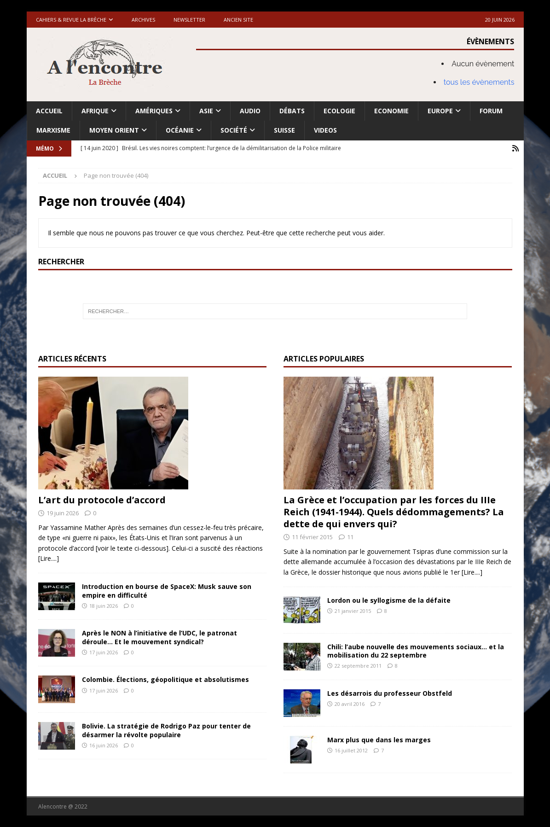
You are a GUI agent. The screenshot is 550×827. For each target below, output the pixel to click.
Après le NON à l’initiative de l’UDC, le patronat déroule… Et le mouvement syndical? (159, 637)
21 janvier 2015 (353, 610)
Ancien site (238, 19)
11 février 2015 (312, 537)
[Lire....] (48, 558)
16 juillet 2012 (351, 750)
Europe (440, 110)
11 (350, 537)
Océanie (180, 130)
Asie (206, 110)
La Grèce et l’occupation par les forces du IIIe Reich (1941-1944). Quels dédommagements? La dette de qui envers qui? (394, 512)
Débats (292, 110)
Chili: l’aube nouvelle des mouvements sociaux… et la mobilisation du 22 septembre (415, 650)
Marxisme (53, 130)
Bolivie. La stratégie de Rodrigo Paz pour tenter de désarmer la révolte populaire (166, 730)
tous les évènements (479, 82)
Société (233, 130)
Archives (143, 19)
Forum (491, 110)
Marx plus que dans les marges (379, 739)
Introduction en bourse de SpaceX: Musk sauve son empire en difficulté (166, 590)
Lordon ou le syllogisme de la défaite (389, 600)
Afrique (95, 110)
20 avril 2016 (350, 703)
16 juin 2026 (103, 745)
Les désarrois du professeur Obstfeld (389, 693)
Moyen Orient (114, 130)
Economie (391, 110)
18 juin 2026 (103, 605)
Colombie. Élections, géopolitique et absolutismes (165, 679)
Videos (325, 130)
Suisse (284, 130)
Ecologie (339, 110)
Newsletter (189, 19)
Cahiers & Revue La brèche (71, 19)
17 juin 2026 (103, 652)
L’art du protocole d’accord (102, 500)
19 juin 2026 (62, 513)
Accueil (49, 110)
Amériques (154, 110)
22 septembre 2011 (358, 665)
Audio (250, 110)
